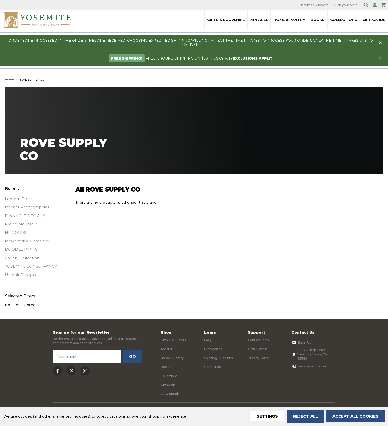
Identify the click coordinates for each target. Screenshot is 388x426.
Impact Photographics (27, 207)
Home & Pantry (289, 19)
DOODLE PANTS (21, 249)
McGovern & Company (27, 241)
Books (318, 19)
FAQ (207, 340)
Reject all (304, 416)
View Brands (170, 394)
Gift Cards (374, 19)
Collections (343, 19)
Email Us (301, 342)
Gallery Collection (22, 258)
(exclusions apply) (252, 58)
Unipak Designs (20, 274)
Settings (265, 416)
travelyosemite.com (309, 366)
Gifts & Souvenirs (226, 19)
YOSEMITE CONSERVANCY (31, 266)
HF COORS (15, 232)
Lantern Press (18, 198)
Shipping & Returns (218, 358)
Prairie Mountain (21, 224)
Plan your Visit (345, 5)
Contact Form (258, 340)
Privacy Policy (258, 358)
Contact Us (212, 367)
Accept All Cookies (354, 416)
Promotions (213, 349)
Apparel (259, 19)
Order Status (257, 349)
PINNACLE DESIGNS (25, 215)
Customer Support (313, 5)
